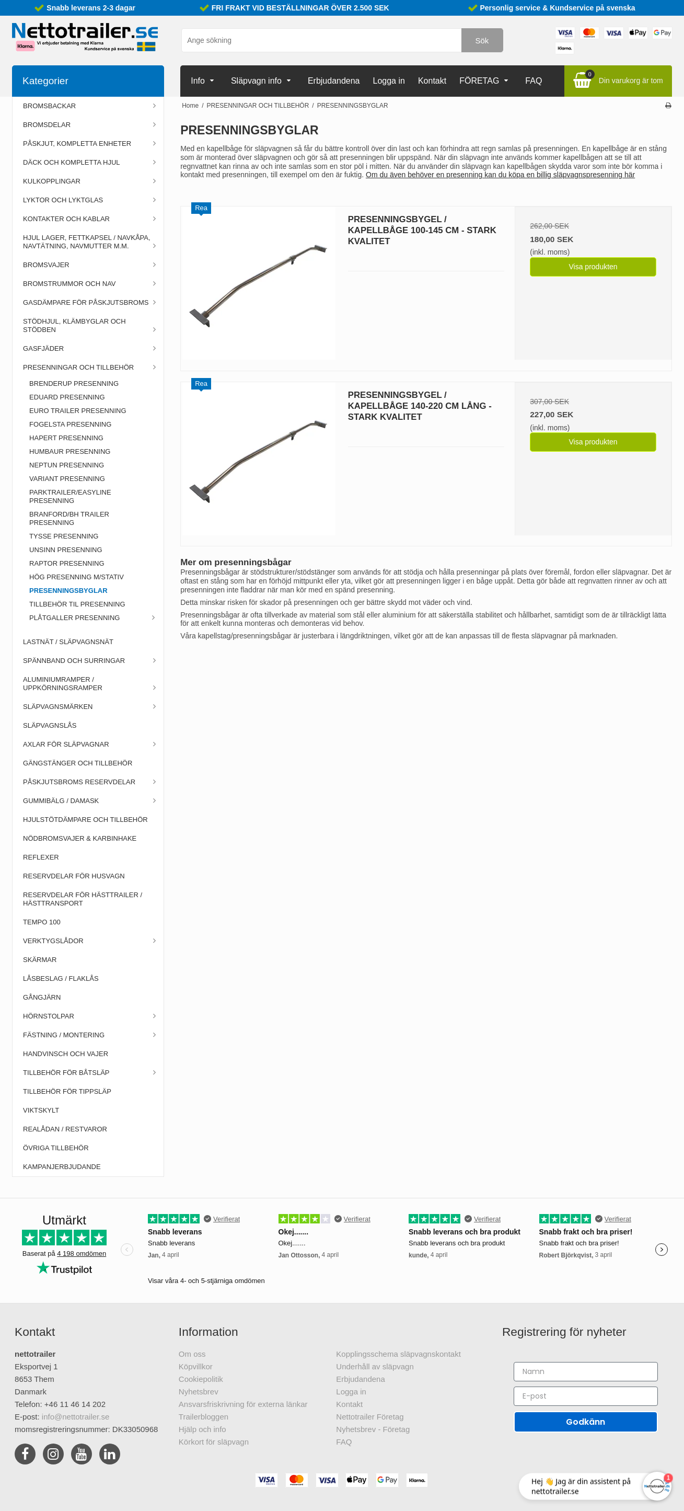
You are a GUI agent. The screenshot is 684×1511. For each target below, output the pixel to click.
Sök (482, 40)
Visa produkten (593, 266)
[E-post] (586, 1396)
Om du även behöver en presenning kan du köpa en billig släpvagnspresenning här (500, 174)
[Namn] (586, 1371)
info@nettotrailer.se (75, 1416)
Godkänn (585, 1422)
